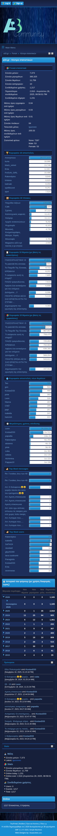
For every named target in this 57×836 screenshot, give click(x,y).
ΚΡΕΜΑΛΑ (10, 271)
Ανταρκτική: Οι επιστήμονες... (18, 714)
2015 (7, 655)
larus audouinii (11, 555)
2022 (7, 624)
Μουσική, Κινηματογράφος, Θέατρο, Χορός (13, 232)
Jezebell (9, 548)
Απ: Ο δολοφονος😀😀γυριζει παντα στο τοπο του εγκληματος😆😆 (15, 490)
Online (6, 799)
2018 (7, 642)
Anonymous (10, 158)
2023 (7, 620)
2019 (7, 637)
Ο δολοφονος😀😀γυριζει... (17, 677)
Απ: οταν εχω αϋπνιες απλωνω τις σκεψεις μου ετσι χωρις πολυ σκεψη (16, 511)
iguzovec (33, 127)
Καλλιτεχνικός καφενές (15, 214)
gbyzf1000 (10, 552)
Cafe (7, 207)
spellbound (10, 188)
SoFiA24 (9, 544)
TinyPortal (13, 824)
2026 (7, 597)
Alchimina (9, 458)
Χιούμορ (9, 218)
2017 (7, 646)
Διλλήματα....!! (11, 292)
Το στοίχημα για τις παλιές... (17, 729)
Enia (7, 169)
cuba (36, 677)
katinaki (8, 184)
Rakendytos (10, 176)
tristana (8, 180)
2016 (7, 651)
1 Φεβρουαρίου (12, 736)
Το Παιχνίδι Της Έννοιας (15, 268)
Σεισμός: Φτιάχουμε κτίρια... (17, 721)
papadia (38, 699)
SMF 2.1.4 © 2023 (21, 830)
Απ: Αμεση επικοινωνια (15, 497)
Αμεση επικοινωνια (13, 692)
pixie (7, 394)
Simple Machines (35, 830)
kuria (7, 161)
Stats (6, 746)
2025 (7, 611)
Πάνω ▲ (43, 824)
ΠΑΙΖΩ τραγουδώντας (15, 282)
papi (7, 409)
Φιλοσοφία (10, 239)
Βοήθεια (22, 824)
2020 (7, 633)
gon (6, 387)
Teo (6, 383)
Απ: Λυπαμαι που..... (14, 518)
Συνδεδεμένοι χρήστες (19, 782)
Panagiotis (10, 559)
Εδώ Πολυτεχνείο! (13, 669)
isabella (8, 413)
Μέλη (10, 754)
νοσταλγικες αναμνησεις (15, 706)
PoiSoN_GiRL (11, 173)
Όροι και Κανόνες (32, 824)
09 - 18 (8, 684)
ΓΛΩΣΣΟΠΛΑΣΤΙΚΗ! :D (15, 260)
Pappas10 (9, 462)
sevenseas (10, 570)
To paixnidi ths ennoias (15, 264)
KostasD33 (31, 669)
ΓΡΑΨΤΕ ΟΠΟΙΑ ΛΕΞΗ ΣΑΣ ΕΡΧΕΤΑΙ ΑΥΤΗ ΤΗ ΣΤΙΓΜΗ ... (16, 299)
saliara (8, 455)
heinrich (8, 417)
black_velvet (10, 165)
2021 (7, 628)
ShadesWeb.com (35, 833)
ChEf (7, 406)
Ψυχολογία (10, 225)
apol (7, 191)
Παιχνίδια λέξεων (12, 203)
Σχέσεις (8, 210)
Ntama (8, 402)
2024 (7, 615)
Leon (18, 684)
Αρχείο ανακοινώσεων (15, 222)
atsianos (9, 443)
